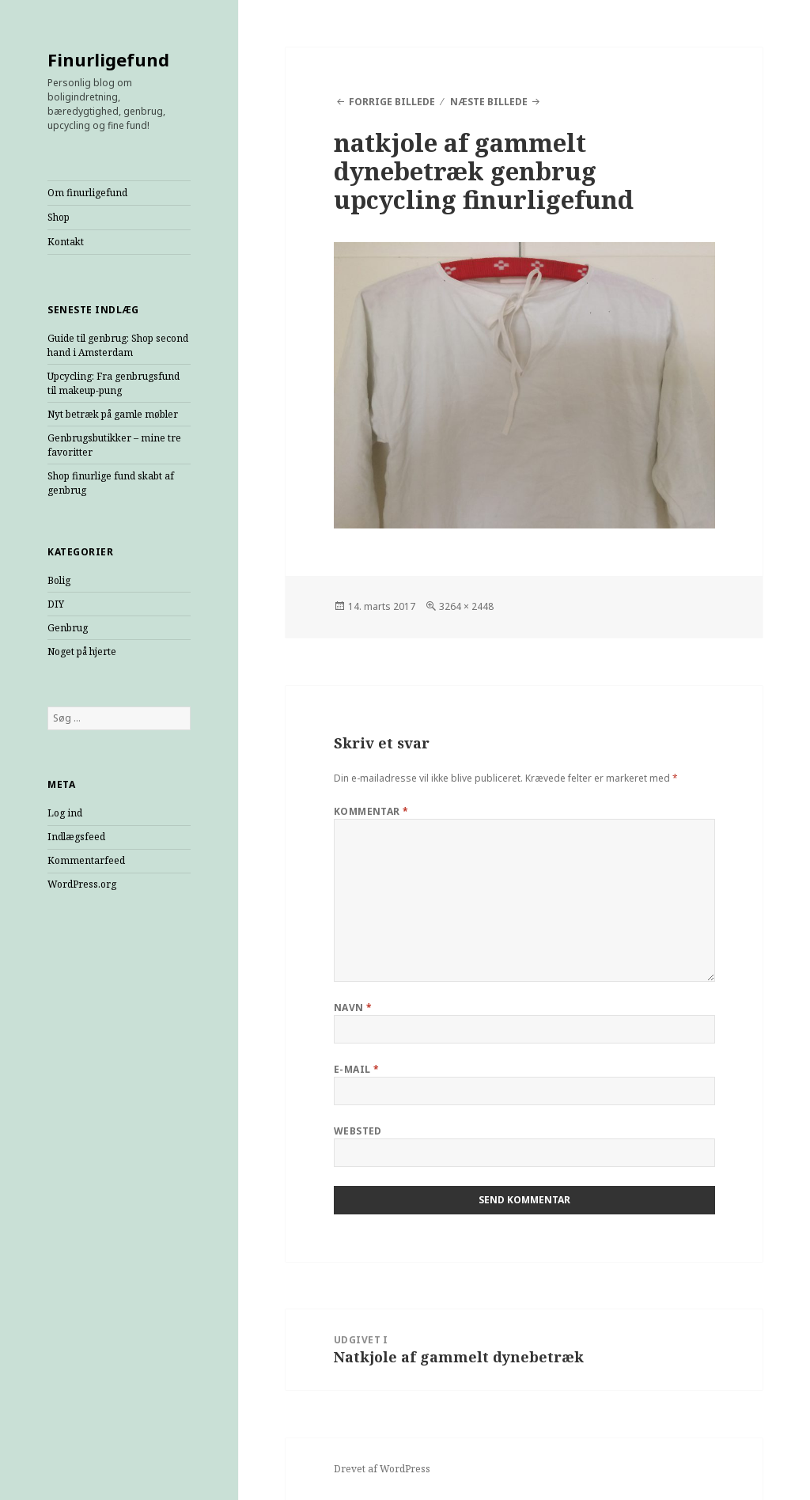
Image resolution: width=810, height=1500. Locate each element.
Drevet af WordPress (382, 1468)
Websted (358, 1131)
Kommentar (371, 811)
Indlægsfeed (76, 836)
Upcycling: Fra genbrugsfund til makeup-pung (113, 383)
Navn (353, 1007)
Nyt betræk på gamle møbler (112, 414)
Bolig (58, 580)
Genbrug (67, 627)
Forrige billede (392, 101)
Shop (58, 217)
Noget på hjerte (81, 651)
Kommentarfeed (86, 860)
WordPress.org (81, 884)
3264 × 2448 (466, 606)
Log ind (64, 813)
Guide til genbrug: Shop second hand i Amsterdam (117, 345)
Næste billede (489, 101)
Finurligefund (108, 59)
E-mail (357, 1069)
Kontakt (65, 241)
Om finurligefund (87, 192)
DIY (55, 604)
